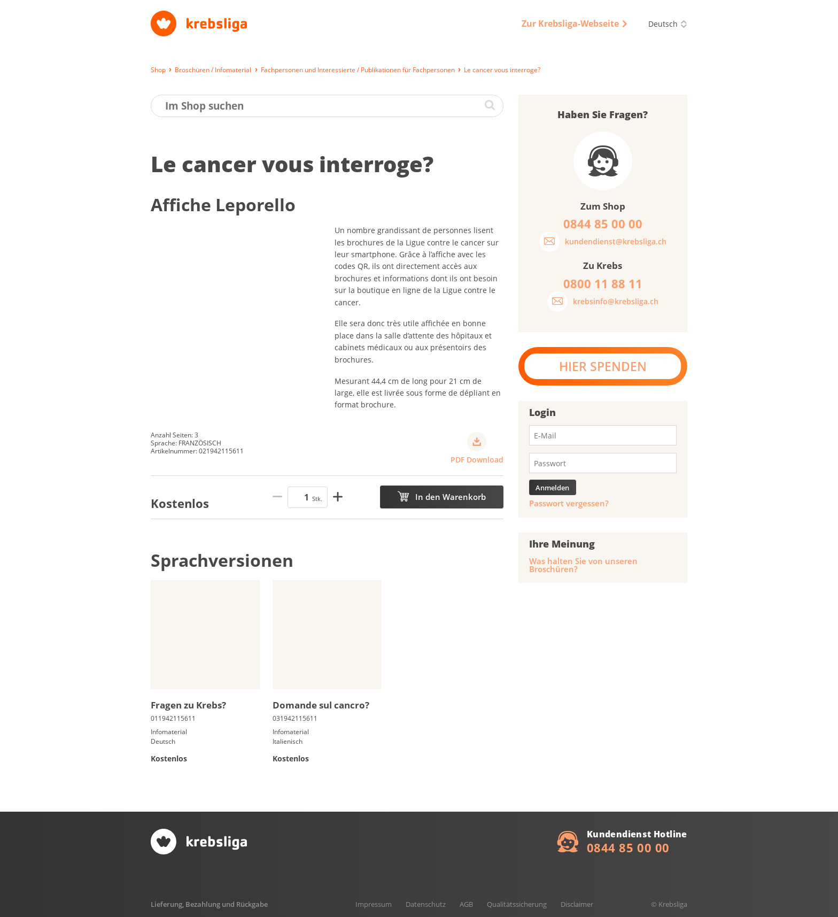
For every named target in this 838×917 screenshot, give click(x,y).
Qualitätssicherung (517, 904)
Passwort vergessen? (569, 503)
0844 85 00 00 (628, 847)
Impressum (373, 904)
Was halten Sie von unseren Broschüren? (583, 565)
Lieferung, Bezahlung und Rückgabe (209, 904)
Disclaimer (577, 904)
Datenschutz (426, 904)
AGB (466, 904)
